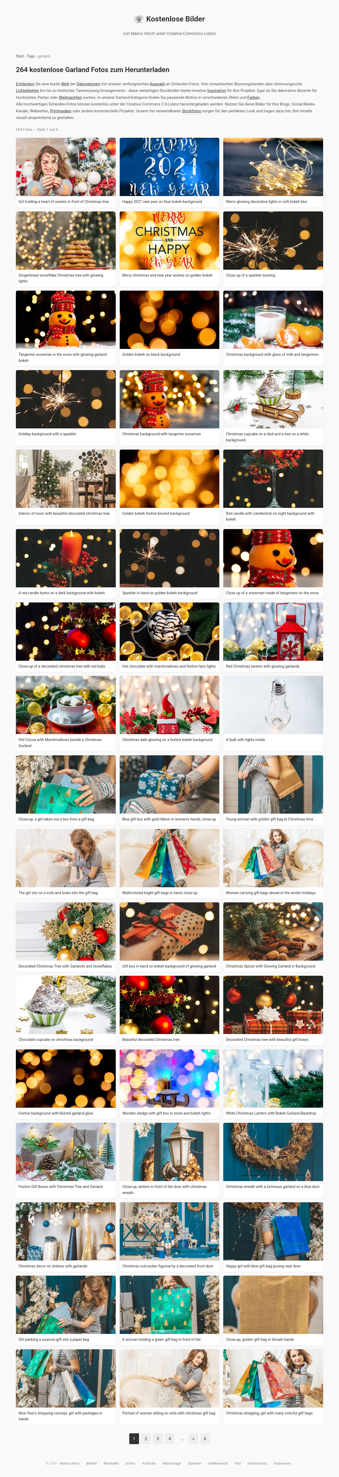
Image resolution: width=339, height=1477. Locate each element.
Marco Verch (69, 1463)
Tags (31, 56)
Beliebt (91, 1463)
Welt (65, 84)
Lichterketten (27, 90)
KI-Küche (149, 1463)
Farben (253, 97)
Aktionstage (172, 1463)
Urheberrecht (218, 1463)
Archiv (130, 1463)
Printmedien (61, 111)
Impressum (282, 1463)
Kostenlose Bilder (169, 19)
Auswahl (157, 84)
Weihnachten (70, 97)
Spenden (194, 1463)
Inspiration (216, 90)
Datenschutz (257, 1463)
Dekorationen (88, 84)
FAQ (238, 1463)
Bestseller (111, 1463)
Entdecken (25, 84)
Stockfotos (191, 111)
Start (20, 56)
